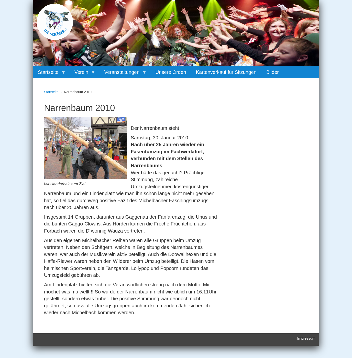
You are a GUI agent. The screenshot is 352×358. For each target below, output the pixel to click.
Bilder (272, 72)
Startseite (49, 73)
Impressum (306, 338)
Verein (82, 73)
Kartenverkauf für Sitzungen (226, 72)
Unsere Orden (170, 72)
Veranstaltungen (123, 73)
